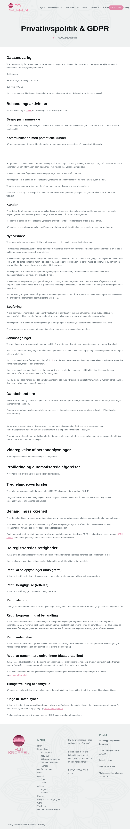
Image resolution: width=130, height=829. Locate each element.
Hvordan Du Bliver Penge (48, 809)
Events (43, 779)
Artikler (107, 7)
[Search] (100, 7)
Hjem (42, 7)
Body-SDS (44, 756)
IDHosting (40, 824)
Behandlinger (55, 7)
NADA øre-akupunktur (50, 759)
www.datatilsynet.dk (18, 675)
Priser (85, 7)
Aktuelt (95, 7)
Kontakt (40, 796)
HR (52, 360)
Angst (43, 789)
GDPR (28, 110)
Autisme (44, 793)
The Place (41, 806)
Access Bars (46, 752)
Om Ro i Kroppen (72, 7)
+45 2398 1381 (116, 8)
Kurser (43, 782)
